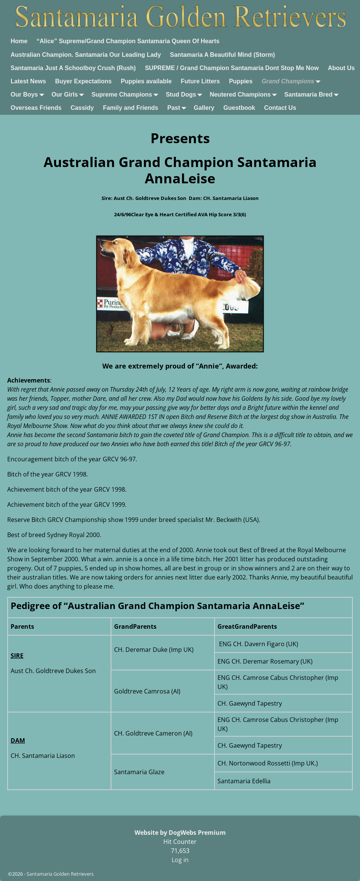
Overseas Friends (36, 108)
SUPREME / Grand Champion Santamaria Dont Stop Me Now (232, 68)
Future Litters (200, 81)
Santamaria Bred (312, 95)
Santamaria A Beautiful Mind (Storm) (222, 55)
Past (178, 108)
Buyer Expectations (83, 81)
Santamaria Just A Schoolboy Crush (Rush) (73, 68)
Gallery (204, 108)
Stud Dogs (185, 95)
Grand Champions (292, 81)
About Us (341, 68)
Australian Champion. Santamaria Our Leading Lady (86, 55)
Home (19, 41)
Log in (180, 860)
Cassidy (82, 108)
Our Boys (29, 95)
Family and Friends (130, 108)
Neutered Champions (245, 95)
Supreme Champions (126, 95)
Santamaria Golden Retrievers (60, 873)
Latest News (28, 81)
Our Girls (69, 95)
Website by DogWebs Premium (180, 832)
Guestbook (239, 108)
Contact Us (280, 108)
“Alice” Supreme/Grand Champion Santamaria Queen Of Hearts (127, 41)
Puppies (240, 81)
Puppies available (146, 81)
